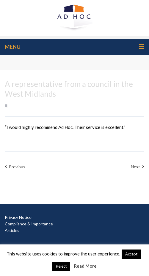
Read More (85, 266)
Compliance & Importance (29, 223)
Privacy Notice (18, 217)
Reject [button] (61, 266)
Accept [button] (131, 254)
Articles (12, 230)
